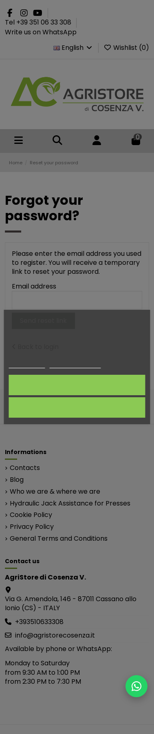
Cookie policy (27, 364)
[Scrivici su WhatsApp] (136, 686)
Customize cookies (75, 364)
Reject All (77, 407)
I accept (77, 384)
